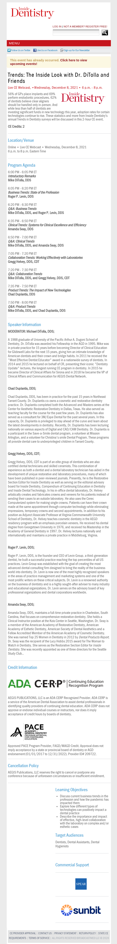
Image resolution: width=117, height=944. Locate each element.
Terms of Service (39, 938)
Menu (14, 43)
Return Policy (87, 933)
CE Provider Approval (23, 933)
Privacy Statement (65, 933)
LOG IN (57, 26)
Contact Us (45, 933)
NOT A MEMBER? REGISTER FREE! (85, 26)
